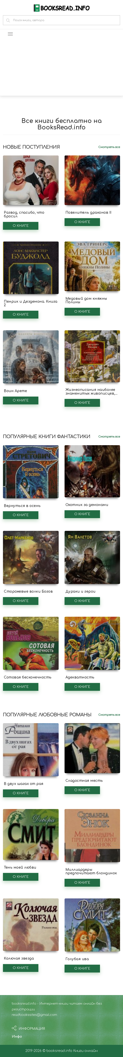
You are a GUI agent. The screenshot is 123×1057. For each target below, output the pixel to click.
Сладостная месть (84, 781)
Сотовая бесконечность (28, 677)
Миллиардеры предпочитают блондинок (91, 871)
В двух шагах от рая (23, 784)
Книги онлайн (85, 1051)
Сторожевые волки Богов (28, 591)
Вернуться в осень (22, 506)
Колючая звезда (19, 958)
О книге (21, 226)
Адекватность (80, 677)
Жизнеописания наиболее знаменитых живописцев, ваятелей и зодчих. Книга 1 (91, 393)
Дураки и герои (81, 591)
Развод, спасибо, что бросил (24, 214)
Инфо (17, 1036)
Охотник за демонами (87, 505)
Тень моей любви (20, 867)
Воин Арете (15, 391)
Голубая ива (77, 959)
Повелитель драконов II (89, 212)
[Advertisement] (61, 66)
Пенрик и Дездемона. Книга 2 (30, 303)
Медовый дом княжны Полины (86, 300)
